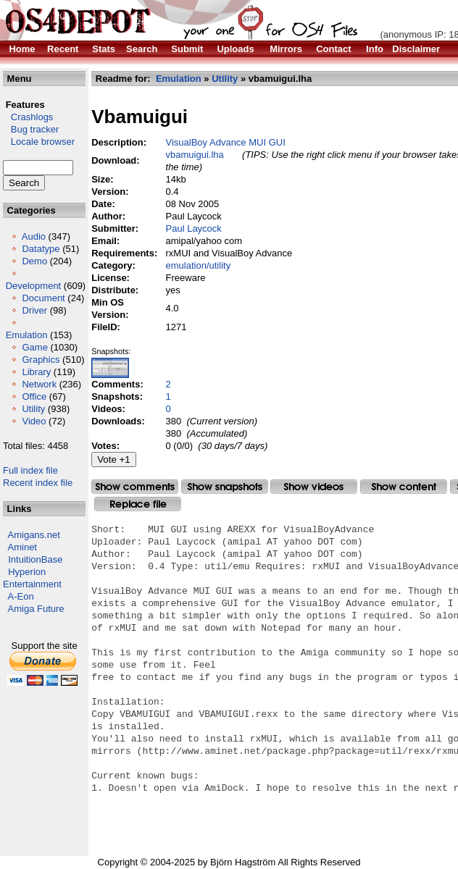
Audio (34, 236)
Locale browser (39, 141)
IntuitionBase (35, 559)
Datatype (40, 248)
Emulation (27, 334)
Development (34, 285)
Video (34, 421)
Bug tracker (31, 129)
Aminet (22, 547)
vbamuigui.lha (195, 154)
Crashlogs (28, 117)
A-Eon (21, 596)
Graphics (40, 359)
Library (36, 371)
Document (43, 298)
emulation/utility (198, 265)
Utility (33, 408)
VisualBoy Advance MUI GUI (226, 142)
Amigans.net (34, 534)
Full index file (30, 470)
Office (34, 396)
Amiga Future (36, 608)
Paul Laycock (194, 228)
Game (34, 347)
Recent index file (37, 482)
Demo (34, 261)
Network (39, 384)
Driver (34, 310)
